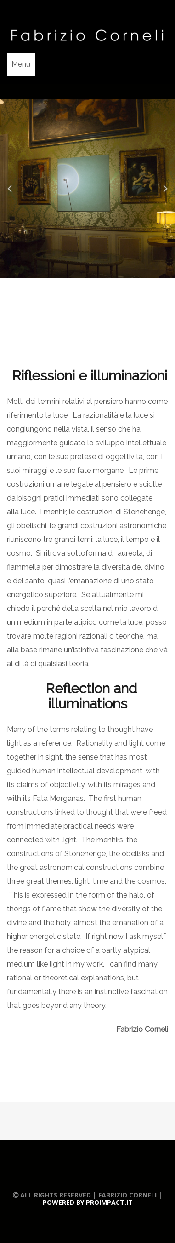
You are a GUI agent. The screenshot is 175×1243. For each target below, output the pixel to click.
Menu (20, 64)
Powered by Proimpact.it (88, 1202)
